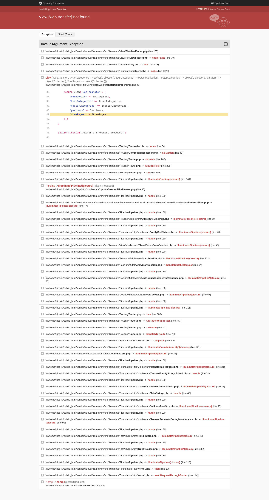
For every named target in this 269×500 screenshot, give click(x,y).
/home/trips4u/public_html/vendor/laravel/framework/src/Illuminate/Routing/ (97, 146)
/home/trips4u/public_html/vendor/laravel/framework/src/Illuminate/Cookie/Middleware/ (116, 278)
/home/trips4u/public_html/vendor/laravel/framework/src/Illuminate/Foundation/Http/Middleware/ (111, 232)
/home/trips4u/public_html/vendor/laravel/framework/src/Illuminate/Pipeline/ (96, 179)
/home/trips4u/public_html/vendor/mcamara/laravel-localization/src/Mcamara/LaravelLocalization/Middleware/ (128, 202)
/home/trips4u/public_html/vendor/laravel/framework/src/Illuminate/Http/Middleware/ (102, 435)
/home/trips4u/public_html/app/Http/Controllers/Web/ (90, 84)
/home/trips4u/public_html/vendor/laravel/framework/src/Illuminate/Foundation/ (97, 71)
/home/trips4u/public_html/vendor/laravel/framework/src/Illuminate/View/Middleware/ (111, 245)
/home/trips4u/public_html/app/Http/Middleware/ (92, 189)
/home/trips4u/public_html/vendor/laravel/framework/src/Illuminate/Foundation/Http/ (99, 340)
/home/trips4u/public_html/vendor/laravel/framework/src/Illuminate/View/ (98, 51)
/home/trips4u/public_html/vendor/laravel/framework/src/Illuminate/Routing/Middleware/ (109, 218)
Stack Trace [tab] (65, 34)
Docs (220, 3)
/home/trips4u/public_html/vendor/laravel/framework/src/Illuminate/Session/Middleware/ (105, 258)
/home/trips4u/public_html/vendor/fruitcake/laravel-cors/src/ (89, 353)
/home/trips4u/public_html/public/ (72, 485)
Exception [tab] (47, 34)
